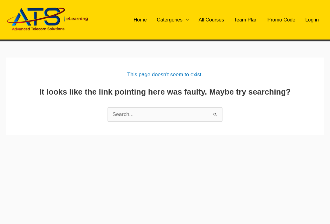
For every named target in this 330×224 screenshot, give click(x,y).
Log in (312, 19)
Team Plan (246, 19)
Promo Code (282, 19)
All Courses (211, 19)
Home (140, 19)
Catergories (169, 19)
